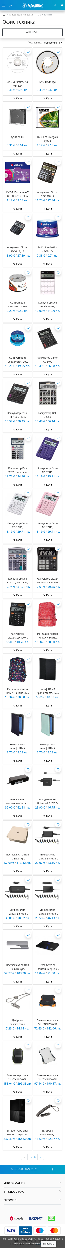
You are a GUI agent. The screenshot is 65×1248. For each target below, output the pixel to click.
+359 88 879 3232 (25, 1169)
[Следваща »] (40, 1157)
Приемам (48, 1243)
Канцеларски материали (21, 14)
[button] (32, 1183)
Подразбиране (51, 42)
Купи (17, 98)
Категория (31, 32)
